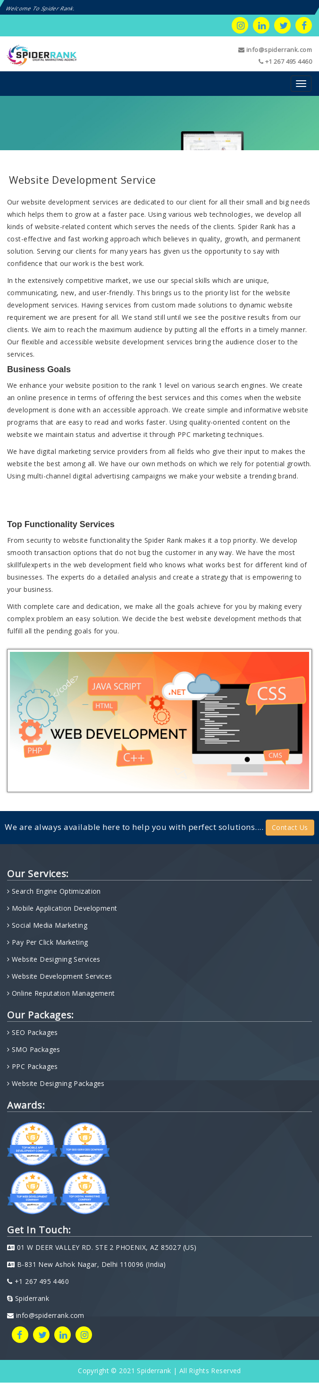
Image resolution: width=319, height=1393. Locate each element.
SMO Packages (34, 1049)
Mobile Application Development (63, 908)
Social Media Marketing (48, 925)
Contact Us (290, 827)
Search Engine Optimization (55, 891)
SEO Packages (33, 1032)
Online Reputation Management (62, 993)
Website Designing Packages (56, 1083)
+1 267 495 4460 (285, 61)
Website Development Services (60, 976)
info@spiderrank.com (275, 49)
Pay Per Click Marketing (48, 942)
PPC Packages (33, 1066)
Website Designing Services (54, 959)
